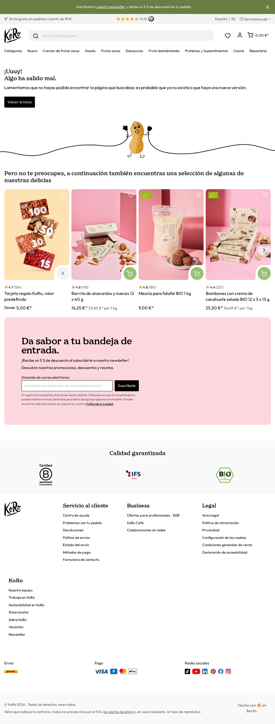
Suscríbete (127, 385)
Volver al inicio (20, 102)
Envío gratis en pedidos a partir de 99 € (38, 19)
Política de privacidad (99, 404)
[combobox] (121, 35)
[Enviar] (35, 35)
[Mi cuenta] (239, 35)
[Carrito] (258, 35)
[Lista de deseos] (227, 35)
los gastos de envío (118, 712)
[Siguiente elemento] (264, 250)
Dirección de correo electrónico (45, 377)
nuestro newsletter (111, 7)
